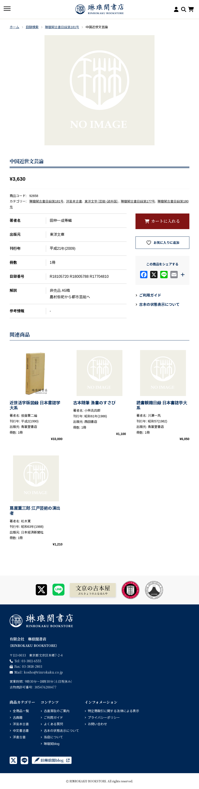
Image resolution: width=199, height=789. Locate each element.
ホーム (14, 27)
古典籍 (17, 717)
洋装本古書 (74, 201)
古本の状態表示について (159, 304)
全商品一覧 (21, 711)
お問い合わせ (97, 724)
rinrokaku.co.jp (43, 672)
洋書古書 (19, 737)
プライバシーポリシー (104, 717)
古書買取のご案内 (56, 711)
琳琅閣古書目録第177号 (138, 201)
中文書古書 (21, 731)
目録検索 (32, 27)
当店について (53, 737)
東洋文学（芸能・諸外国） (101, 201)
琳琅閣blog (51, 744)
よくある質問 (53, 724)
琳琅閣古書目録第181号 (62, 27)
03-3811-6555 (31, 661)
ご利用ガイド (150, 295)
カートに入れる (165, 221)
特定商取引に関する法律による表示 (113, 711)
